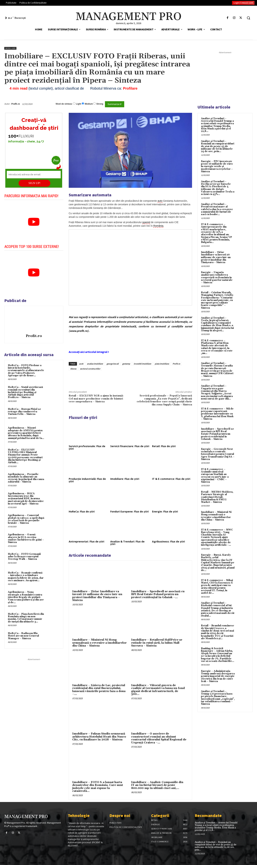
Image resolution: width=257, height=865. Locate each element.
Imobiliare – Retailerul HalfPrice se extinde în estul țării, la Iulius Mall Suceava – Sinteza (156, 642)
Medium (89, 104)
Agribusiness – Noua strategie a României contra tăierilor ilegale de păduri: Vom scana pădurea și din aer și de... (26, 597)
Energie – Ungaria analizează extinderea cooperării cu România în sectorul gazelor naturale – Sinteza (217, 277)
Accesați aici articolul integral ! (89, 352)
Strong (99, 104)
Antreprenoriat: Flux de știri (86, 541)
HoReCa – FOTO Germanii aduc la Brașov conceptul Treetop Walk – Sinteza (24, 557)
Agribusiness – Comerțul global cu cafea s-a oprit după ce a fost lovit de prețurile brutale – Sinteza (26, 519)
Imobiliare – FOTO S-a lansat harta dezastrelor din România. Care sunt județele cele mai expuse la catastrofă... (97, 787)
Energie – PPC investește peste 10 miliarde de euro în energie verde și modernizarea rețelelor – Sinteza (217, 166)
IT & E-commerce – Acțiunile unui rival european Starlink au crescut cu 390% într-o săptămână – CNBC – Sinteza (215, 475)
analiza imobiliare (95, 363)
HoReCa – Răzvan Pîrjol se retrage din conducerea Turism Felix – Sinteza (24, 412)
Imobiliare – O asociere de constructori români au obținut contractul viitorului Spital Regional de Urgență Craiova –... (158, 738)
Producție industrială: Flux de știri (87, 480)
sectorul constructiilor (90, 368)
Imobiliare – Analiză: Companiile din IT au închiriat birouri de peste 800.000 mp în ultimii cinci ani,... (157, 785)
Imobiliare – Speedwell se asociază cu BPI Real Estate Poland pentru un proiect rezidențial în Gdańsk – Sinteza (217, 434)
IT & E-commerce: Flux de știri (171, 479)
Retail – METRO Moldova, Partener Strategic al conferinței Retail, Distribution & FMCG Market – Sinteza (217, 497)
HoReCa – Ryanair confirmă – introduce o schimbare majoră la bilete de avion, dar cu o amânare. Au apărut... (26, 576)
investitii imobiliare (142, 363)
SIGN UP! (35, 183)
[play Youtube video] (33, 221)
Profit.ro (15, 103)
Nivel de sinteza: (64, 104)
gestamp (126, 363)
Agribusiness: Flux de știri (168, 541)
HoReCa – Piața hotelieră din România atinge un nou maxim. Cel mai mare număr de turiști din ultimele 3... (26, 618)
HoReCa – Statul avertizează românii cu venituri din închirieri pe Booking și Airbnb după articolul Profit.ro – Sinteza (25, 392)
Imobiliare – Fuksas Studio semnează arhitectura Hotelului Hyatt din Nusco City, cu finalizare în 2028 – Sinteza (99, 736)
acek (81, 363)
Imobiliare (10, 48)
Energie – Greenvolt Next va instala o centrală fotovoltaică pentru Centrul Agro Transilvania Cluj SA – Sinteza (218, 454)
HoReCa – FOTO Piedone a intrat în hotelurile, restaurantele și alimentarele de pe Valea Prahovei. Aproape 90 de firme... (26, 370)
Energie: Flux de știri (165, 511)
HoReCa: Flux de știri (82, 511)
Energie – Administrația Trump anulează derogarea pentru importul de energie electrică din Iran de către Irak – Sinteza (218, 676)
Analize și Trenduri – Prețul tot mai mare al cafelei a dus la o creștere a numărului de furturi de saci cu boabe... (217, 209)
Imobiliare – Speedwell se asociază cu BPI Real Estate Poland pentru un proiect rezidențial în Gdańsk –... (158, 594)
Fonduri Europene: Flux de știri (129, 511)
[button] (248, 18)
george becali (113, 363)
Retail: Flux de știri (164, 446)
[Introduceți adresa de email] (34, 174)
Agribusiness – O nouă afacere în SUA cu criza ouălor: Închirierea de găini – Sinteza (26, 538)
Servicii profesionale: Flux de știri (87, 447)
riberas (73, 368)
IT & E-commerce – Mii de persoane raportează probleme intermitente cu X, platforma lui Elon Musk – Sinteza (217, 413)
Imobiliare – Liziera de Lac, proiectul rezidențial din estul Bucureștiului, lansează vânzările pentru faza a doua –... (98, 690)
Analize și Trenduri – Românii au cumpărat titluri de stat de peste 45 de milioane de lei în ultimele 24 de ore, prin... (217, 146)
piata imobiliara (162, 363)
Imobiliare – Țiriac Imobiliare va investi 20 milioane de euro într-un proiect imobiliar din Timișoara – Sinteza (97, 596)
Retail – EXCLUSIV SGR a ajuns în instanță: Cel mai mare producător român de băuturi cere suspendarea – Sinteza (96, 398)
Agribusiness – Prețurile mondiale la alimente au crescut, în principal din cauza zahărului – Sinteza (26, 478)
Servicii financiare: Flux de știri (129, 446)
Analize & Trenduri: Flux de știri (127, 543)
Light (78, 104)
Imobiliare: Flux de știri (124, 479)
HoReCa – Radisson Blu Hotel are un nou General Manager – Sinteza (23, 636)
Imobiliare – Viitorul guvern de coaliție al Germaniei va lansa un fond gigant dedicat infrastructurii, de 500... (158, 690)
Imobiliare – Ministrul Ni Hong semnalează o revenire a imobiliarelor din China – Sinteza (99, 642)
